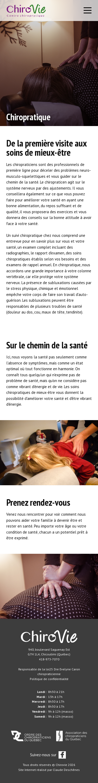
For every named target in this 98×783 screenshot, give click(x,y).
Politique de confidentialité (49, 679)
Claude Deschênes (66, 770)
